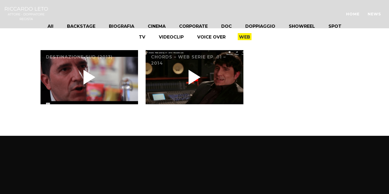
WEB (244, 37)
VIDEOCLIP (171, 37)
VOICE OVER (211, 37)
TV (142, 37)
